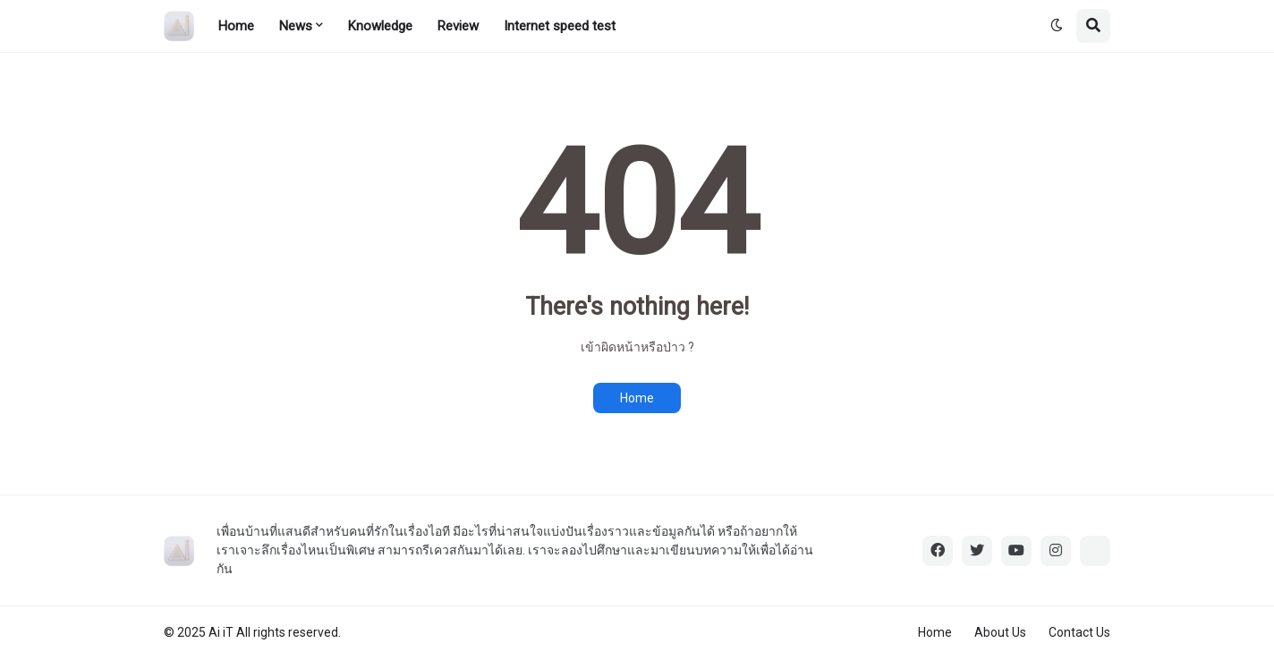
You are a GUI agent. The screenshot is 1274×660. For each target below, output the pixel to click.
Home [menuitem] (236, 26)
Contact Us (1079, 632)
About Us (1000, 632)
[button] (1056, 26)
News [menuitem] (295, 26)
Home (637, 398)
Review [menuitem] (458, 26)
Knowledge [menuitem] (380, 26)
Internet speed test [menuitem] (560, 26)
